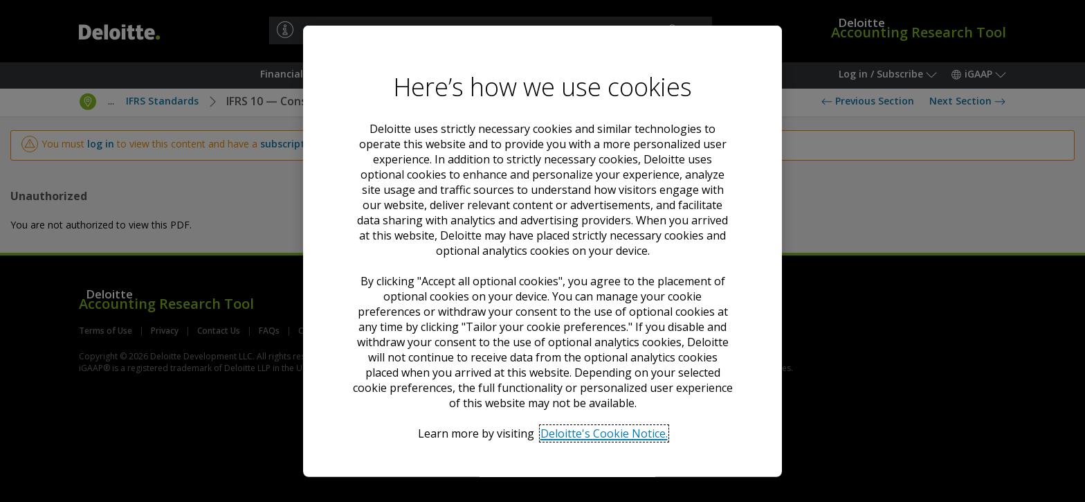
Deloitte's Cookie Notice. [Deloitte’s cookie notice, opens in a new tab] (604, 432)
